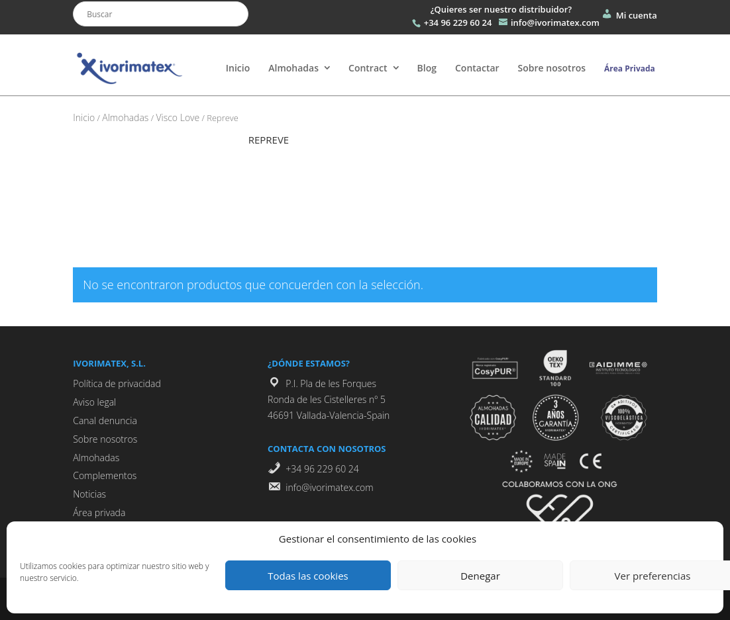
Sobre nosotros (552, 68)
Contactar (477, 68)
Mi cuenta (628, 15)
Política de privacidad (117, 383)
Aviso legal (94, 402)
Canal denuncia (105, 420)
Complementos (104, 475)
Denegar (480, 575)
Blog (427, 68)
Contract (368, 68)
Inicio (238, 68)
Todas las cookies (308, 575)
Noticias (89, 494)
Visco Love (177, 117)
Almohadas (293, 68)
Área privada (99, 512)
